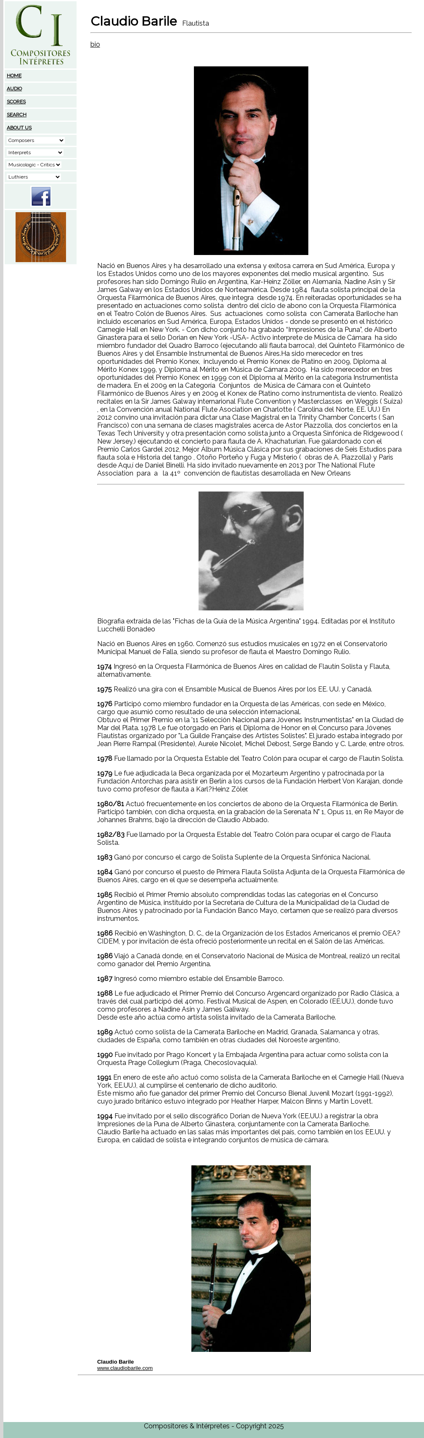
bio (95, 44)
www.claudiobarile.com (125, 1368)
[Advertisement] (41, 318)
